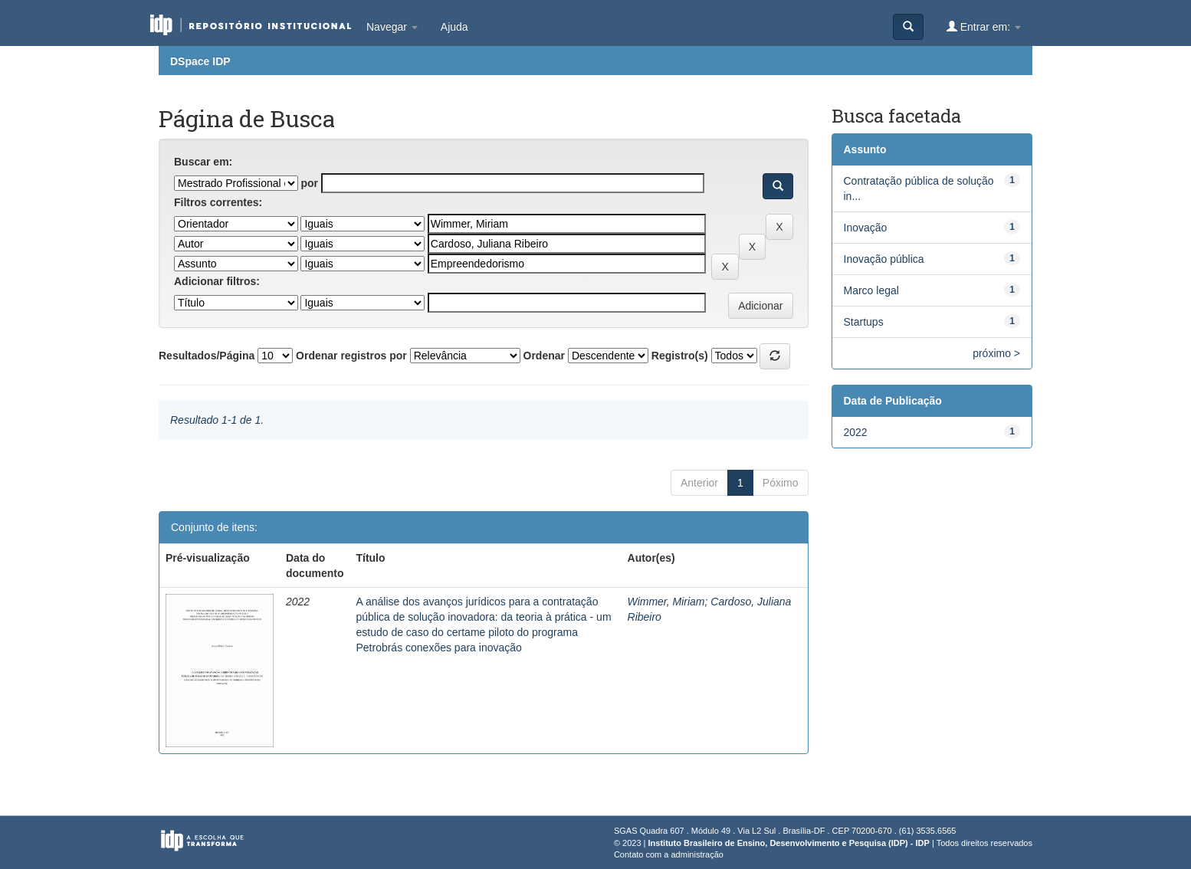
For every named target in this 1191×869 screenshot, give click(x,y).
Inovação (866, 227)
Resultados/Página (206, 355)
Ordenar (544, 355)
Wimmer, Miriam (666, 601)
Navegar (392, 27)
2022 (856, 432)
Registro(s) (679, 355)
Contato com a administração (668, 854)
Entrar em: (984, 26)
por (309, 183)
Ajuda (454, 27)
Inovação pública (884, 259)
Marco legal (871, 290)
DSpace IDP (200, 61)
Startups (864, 322)
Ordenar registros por (351, 355)
